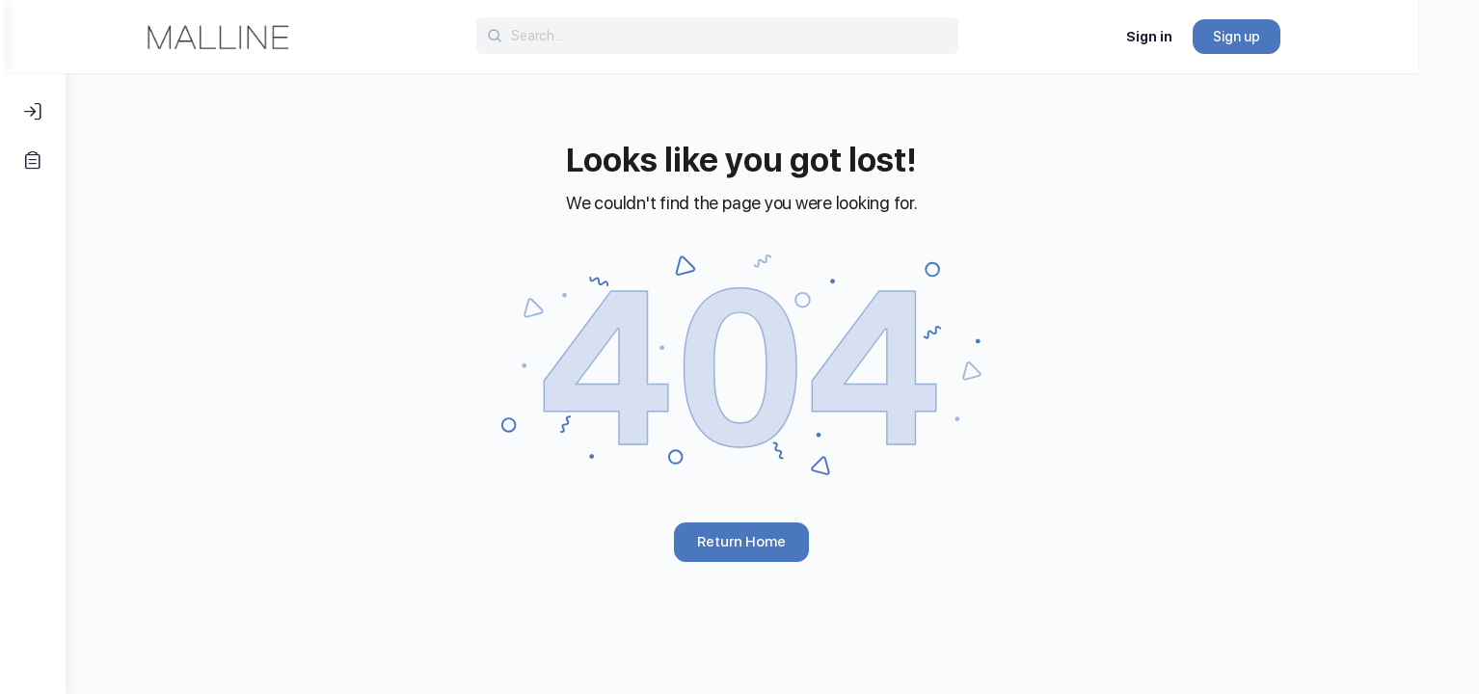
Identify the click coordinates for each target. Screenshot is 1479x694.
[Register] (33, 160)
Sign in (1210, 36)
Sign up (1297, 36)
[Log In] (33, 112)
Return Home (772, 541)
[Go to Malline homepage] (278, 34)
